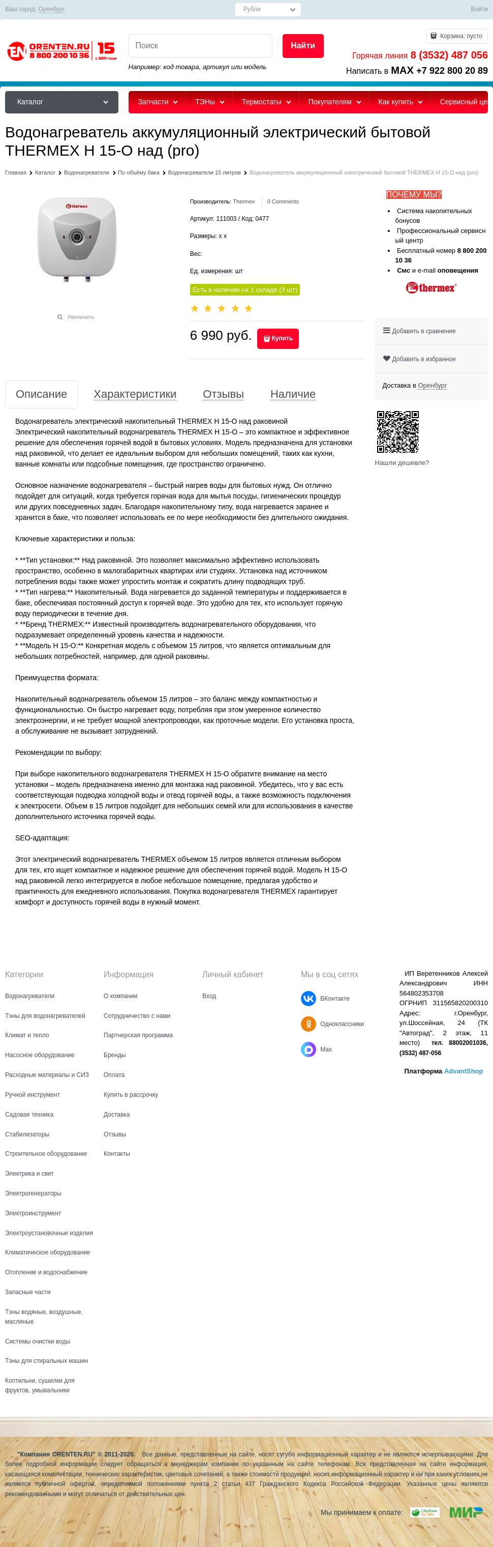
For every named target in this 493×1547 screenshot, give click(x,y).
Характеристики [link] (135, 394)
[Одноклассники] (308, 1024)
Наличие (293, 394)
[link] (51, 9)
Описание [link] (41, 394)
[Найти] (303, 46)
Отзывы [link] (223, 394)
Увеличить (80, 317)
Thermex (244, 201)
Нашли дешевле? (402, 462)
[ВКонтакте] (308, 998)
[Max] (308, 1049)
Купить (282, 338)
